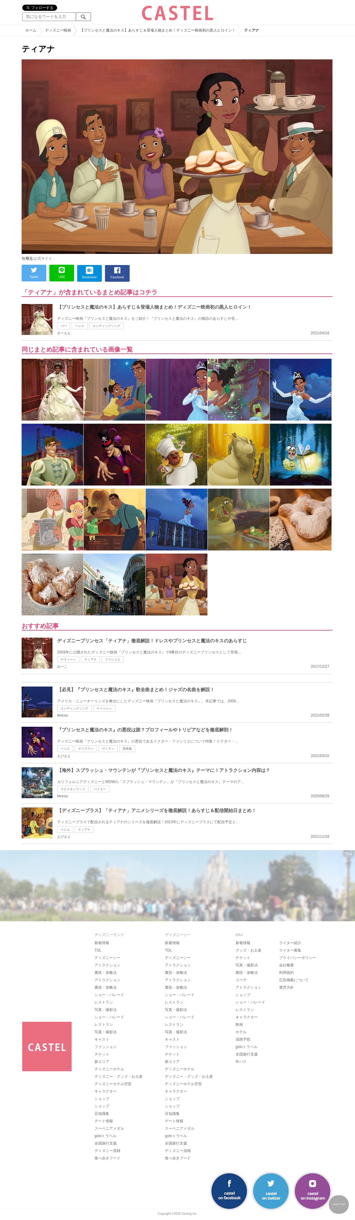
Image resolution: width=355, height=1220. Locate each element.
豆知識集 (101, 1113)
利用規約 (286, 972)
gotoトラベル (105, 1136)
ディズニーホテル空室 (113, 1084)
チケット (101, 1054)
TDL (98, 950)
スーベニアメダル (109, 1128)
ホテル (241, 1032)
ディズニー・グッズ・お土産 (118, 1076)
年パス (241, 1061)
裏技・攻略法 (105, 972)
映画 (239, 1024)
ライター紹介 (290, 943)
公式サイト (43, 258)
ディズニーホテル (109, 1069)
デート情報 (103, 1121)
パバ (64, 325)
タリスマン (86, 748)
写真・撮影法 (105, 1010)
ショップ (101, 1099)
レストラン (103, 1002)
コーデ (241, 980)
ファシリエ (112, 659)
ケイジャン (104, 708)
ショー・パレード (109, 995)
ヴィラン (108, 748)
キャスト (101, 1039)
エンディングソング (106, 325)
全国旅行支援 (105, 1143)
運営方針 (286, 987)
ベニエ (79, 325)
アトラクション (107, 965)
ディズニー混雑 (107, 1151)
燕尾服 (127, 748)
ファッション (105, 1047)
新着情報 (101, 943)
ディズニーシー (107, 958)
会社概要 (286, 965)
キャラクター (105, 1091)
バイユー (100, 789)
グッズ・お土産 (248, 950)
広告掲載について (294, 980)
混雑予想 (243, 1039)
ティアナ (90, 659)
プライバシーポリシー (297, 958)
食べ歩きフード (107, 1158)
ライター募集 (290, 950)
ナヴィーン (68, 659)
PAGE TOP (338, 1204)
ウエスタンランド (73, 789)
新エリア (101, 1061)
